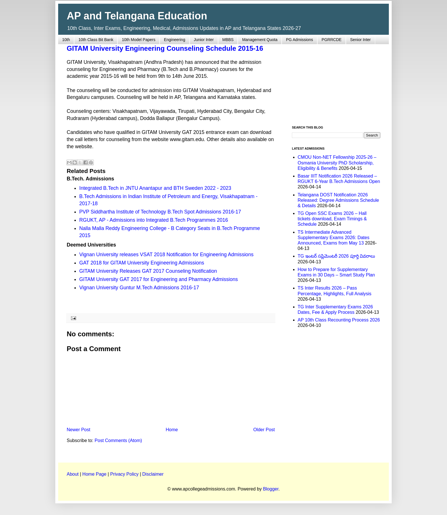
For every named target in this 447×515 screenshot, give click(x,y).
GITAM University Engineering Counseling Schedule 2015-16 (165, 48)
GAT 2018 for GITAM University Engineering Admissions (141, 263)
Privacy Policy (124, 474)
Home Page (94, 474)
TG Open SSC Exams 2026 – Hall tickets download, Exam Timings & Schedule (332, 219)
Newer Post (78, 429)
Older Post (264, 429)
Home (172, 429)
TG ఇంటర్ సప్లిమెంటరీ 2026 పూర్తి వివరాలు (336, 256)
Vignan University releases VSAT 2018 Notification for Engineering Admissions (166, 254)
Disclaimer (153, 474)
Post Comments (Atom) (118, 440)
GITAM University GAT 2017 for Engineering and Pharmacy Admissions (158, 279)
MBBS (228, 39)
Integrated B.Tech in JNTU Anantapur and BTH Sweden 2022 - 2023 (155, 188)
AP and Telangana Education (137, 16)
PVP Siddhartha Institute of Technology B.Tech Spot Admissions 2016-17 (160, 212)
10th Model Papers (138, 39)
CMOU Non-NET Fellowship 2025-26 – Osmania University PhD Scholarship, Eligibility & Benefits (337, 162)
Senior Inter (360, 39)
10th (66, 39)
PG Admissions (299, 39)
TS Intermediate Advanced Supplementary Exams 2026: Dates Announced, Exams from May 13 (333, 237)
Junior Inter (204, 39)
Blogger (270, 488)
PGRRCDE (332, 39)
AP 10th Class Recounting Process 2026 (339, 319)
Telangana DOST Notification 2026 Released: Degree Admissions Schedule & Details (338, 200)
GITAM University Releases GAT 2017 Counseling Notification (148, 271)
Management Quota (259, 39)
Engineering (174, 39)
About (73, 474)
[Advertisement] (336, 81)
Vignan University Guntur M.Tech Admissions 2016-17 (139, 287)
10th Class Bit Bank (95, 39)
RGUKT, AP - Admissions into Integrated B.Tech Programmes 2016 (153, 220)
